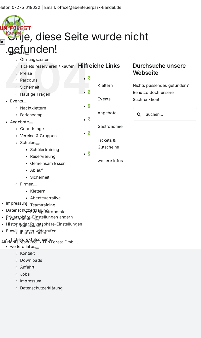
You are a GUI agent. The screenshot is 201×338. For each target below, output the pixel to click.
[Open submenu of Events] (25, 102)
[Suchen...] (165, 114)
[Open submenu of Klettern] (27, 54)
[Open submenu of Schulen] (37, 144)
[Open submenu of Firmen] (35, 185)
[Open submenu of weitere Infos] (37, 248)
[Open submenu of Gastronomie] (37, 220)
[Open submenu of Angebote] (31, 123)
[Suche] (139, 114)
